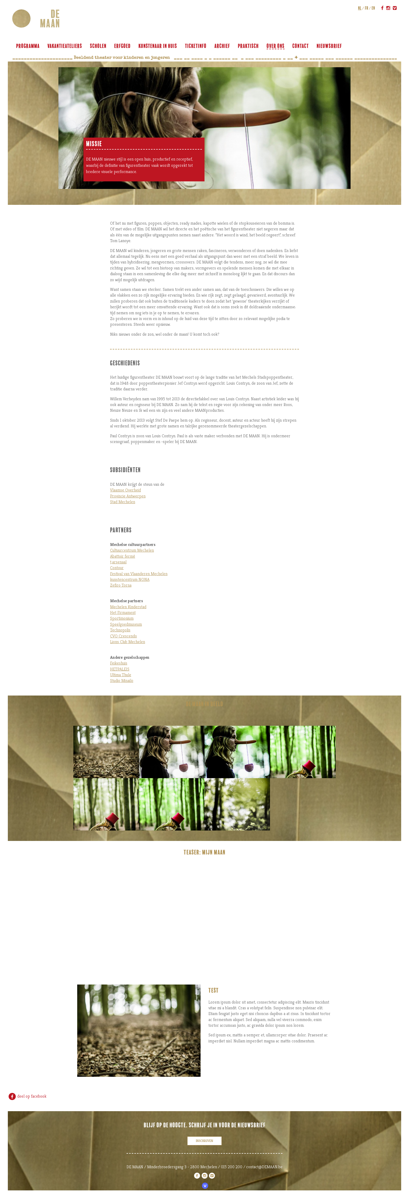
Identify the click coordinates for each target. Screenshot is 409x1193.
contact (301, 46)
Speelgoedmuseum (126, 624)
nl (359, 8)
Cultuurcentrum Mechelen (132, 550)
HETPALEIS (119, 669)
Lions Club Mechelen (127, 641)
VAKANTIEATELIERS (65, 46)
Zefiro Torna (120, 585)
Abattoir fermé (122, 556)
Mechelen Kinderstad (128, 607)
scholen (99, 46)
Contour (117, 567)
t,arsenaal (118, 562)
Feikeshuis (118, 663)
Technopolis (120, 630)
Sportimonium (122, 618)
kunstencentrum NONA (129, 579)
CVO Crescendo (123, 636)
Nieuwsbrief (330, 46)
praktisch (249, 46)
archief (223, 46)
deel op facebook (27, 1096)
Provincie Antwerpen (128, 496)
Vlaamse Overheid (125, 490)
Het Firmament (123, 612)
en (372, 8)
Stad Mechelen (122, 502)
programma (28, 46)
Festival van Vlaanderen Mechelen (138, 573)
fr (366, 8)
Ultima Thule (120, 675)
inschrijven (204, 1140)
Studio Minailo (121, 680)
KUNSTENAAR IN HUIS (158, 46)
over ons (276, 46)
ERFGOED (123, 46)
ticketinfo (196, 46)
